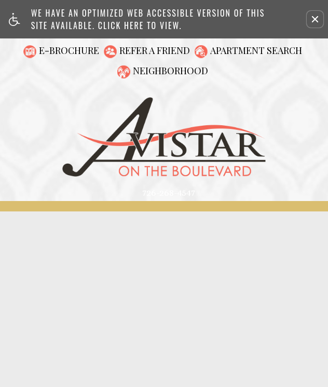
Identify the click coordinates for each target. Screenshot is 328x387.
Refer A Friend (154, 50)
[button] (315, 19)
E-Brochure (69, 50)
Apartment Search (256, 50)
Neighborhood (170, 70)
